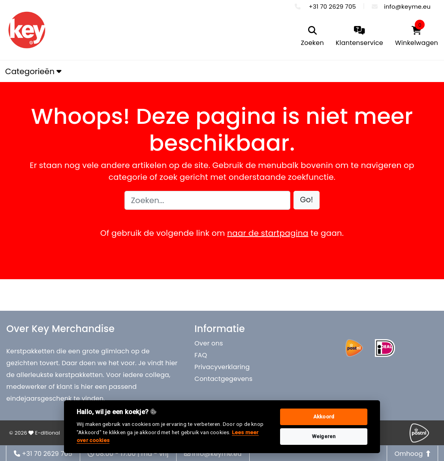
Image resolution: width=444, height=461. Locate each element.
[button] (306, 200)
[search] (312, 37)
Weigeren (324, 436)
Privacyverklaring (222, 366)
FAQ (200, 355)
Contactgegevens (223, 378)
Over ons (208, 343)
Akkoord (323, 417)
